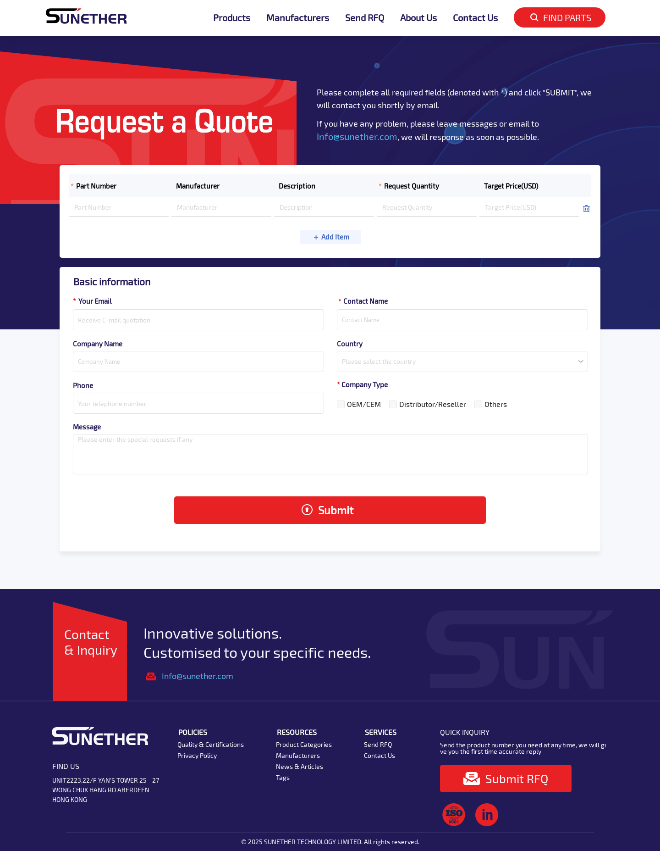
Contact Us (475, 17)
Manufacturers (297, 17)
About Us (418, 17)
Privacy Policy (197, 755)
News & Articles (299, 766)
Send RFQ (364, 17)
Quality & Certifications (210, 744)
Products (231, 17)
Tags (283, 777)
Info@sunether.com (357, 136)
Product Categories (304, 744)
